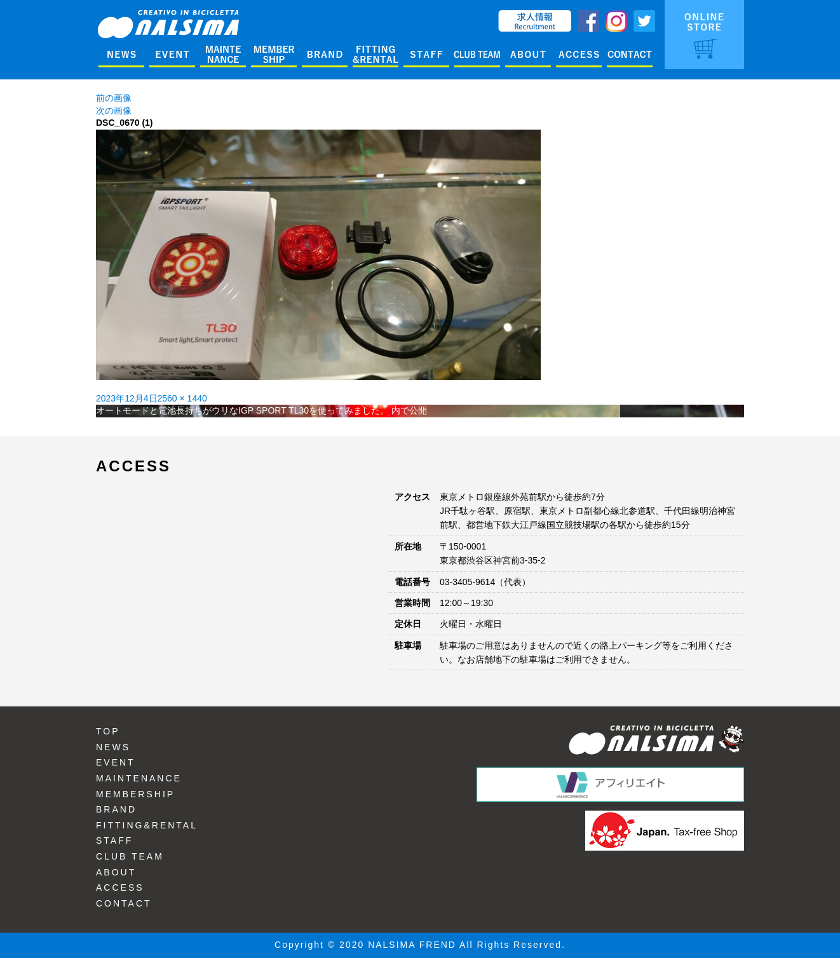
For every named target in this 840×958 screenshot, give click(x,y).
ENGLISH (472, 16)
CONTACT (124, 903)
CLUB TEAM (130, 856)
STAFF (114, 840)
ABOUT (116, 872)
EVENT (115, 762)
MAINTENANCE (139, 778)
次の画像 (114, 110)
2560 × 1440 (182, 398)
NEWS (113, 747)
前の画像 (114, 98)
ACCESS (120, 887)
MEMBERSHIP (135, 794)
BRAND (116, 809)
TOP (108, 731)
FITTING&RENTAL (147, 825)
